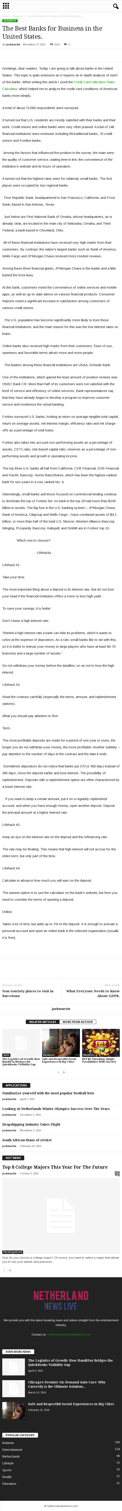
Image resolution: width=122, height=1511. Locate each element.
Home (5, 16)
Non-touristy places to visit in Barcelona (27, 993)
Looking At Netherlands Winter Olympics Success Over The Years (56, 1109)
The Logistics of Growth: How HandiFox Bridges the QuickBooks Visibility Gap (21, 1062)
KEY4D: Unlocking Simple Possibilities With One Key (99, 1060)
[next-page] (64, 1072)
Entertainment (12, 1449)
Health (7, 1477)
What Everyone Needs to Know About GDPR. (93, 993)
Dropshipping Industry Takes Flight (31, 1124)
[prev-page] (58, 1072)
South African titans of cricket (27, 1140)
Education (9, 1483)
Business (18, 16)
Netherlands (10, 1456)
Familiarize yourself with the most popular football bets (48, 1093)
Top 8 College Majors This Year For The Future (55, 1167)
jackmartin (13, 44)
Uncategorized (12, 1252)
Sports (6, 1470)
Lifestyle (8, 1463)
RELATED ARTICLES (42, 1022)
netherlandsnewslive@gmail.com (68, 1334)
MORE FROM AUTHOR (78, 1022)
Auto (6, 1055)
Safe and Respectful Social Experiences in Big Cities (59, 1060)
